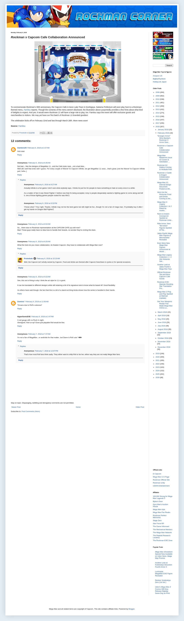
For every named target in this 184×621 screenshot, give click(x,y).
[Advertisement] (164, 423)
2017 (158, 123)
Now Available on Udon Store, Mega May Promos (163, 555)
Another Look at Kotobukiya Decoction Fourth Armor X (163, 565)
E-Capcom (157, 474)
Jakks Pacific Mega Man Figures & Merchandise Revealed (164, 236)
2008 (158, 92)
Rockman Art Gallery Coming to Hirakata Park (164, 167)
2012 (158, 106)
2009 (158, 96)
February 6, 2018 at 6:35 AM (39, 163)
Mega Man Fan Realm (161, 512)
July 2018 (162, 326)
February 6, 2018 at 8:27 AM (46, 185)
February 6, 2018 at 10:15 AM (48, 259)
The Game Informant (161, 526)
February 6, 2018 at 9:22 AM (39, 277)
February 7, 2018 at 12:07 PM (46, 351)
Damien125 (22, 148)
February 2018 (164, 133)
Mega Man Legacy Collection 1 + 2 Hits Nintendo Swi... (164, 258)
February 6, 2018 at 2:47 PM (42, 317)
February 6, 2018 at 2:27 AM (38, 148)
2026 (158, 377)
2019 (158, 354)
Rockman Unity (159, 483)
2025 (158, 374)
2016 (158, 120)
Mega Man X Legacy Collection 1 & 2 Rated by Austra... (164, 206)
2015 (158, 116)
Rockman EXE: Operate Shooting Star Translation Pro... (165, 285)
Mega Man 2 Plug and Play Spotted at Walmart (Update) (165, 295)
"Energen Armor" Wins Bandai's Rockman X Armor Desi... (163, 139)
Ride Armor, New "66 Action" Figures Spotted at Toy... (164, 227)
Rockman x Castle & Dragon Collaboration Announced (164, 176)
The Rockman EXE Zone (162, 540)
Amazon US (157, 76)
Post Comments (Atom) (31, 411)
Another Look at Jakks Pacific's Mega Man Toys (164, 267)
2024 (158, 371)
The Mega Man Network (162, 532)
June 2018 (162, 322)
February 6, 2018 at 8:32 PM (46, 203)
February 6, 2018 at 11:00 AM (36, 302)
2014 (158, 113)
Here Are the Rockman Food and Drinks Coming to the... (164, 195)
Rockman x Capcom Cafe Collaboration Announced (165, 149)
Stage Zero (157, 520)
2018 (158, 127)
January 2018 (163, 130)
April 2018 (162, 315)
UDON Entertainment (161, 486)
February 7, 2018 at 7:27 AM (39, 334)
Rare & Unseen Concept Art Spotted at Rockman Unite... (165, 217)
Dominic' (21, 302)
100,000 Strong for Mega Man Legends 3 (162, 497)
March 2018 (162, 312)
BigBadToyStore (159, 79)
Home (78, 407)
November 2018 (164, 342)
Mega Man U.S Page (161, 477)
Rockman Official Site (161, 480)
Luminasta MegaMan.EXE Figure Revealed (163, 573)
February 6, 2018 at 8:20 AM (39, 241)
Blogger (131, 609)
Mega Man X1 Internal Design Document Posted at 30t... (164, 185)
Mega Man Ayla (159, 509)
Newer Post (16, 407)
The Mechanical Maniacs (162, 530)
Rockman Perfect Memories (159, 516)
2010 (158, 99)
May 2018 (162, 319)
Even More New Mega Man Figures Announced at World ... (163, 247)
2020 (158, 357)
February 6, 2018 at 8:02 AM (39, 224)
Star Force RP (158, 523)
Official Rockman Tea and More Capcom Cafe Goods (163, 275)
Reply (19, 155)
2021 (158, 360)
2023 (158, 367)
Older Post (140, 407)
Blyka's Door (158, 501)
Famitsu (27, 110)
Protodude (28, 259)
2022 (158, 364)
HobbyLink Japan (159, 82)
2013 (158, 109)
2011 (158, 103)
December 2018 (164, 347)
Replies (23, 180)
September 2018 (164, 333)
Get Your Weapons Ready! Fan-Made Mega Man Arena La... (164, 304)
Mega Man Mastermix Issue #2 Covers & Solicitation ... (164, 158)
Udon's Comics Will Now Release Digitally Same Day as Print (163, 590)
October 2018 (163, 338)
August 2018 (163, 329)
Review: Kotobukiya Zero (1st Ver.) (162, 581)
